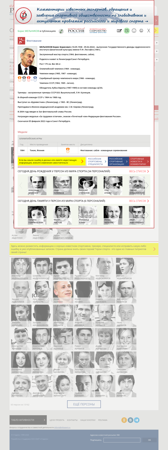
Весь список (137, 172)
